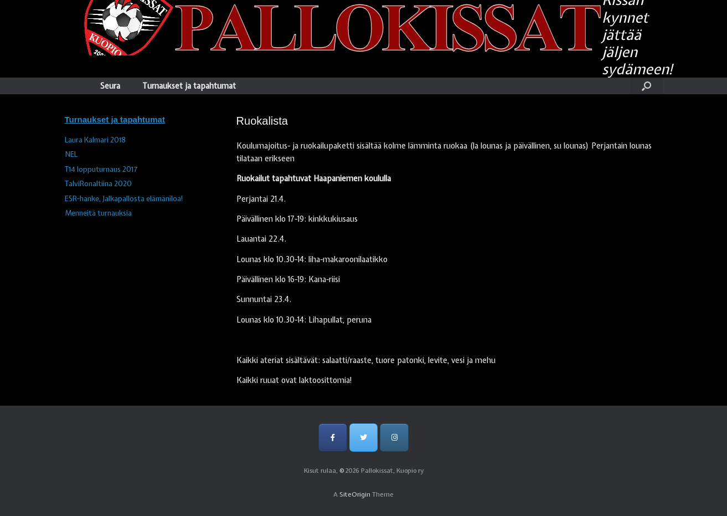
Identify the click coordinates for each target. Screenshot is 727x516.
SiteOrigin (354, 494)
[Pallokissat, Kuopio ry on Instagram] (394, 437)
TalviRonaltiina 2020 (98, 183)
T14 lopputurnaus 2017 (101, 169)
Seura (110, 86)
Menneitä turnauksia (98, 213)
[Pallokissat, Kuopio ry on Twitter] (363, 437)
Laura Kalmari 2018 (95, 140)
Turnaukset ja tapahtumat (189, 86)
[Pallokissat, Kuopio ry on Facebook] (332, 437)
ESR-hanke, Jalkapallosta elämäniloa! (124, 198)
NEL (71, 154)
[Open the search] (646, 86)
